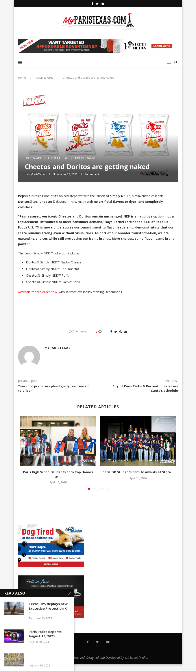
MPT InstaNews (85, 158)
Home (22, 78)
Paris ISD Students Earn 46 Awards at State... (138, 472)
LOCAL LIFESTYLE (58, 158)
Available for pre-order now (37, 292)
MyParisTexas (36, 174)
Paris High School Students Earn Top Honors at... (58, 474)
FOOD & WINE (44, 78)
